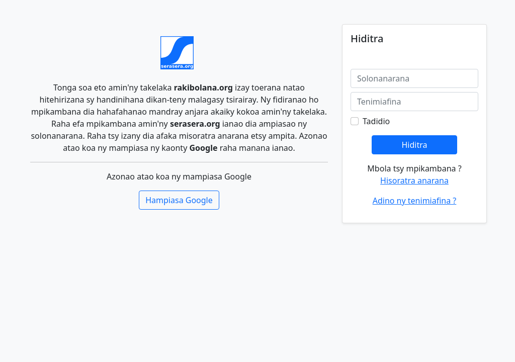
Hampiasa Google (179, 200)
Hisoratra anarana (414, 180)
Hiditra (414, 144)
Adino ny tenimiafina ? (415, 200)
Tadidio (376, 121)
